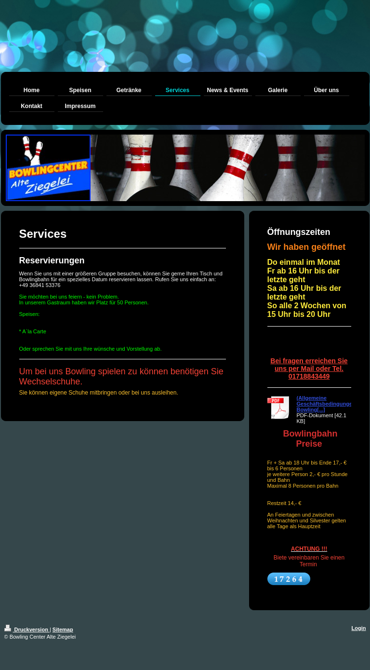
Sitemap (63, 629)
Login (359, 628)
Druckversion (27, 629)
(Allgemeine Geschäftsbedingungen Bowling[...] (326, 403)
